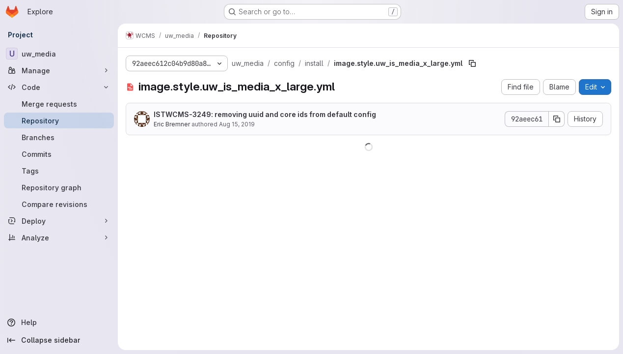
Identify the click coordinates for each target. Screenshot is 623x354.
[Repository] (59, 120)
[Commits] (59, 154)
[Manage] (59, 70)
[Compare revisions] (59, 204)
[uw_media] (59, 53)
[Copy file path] (472, 63)
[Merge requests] (59, 104)
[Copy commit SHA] (557, 119)
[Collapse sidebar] (59, 340)
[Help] (59, 322)
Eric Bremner (172, 124)
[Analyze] (59, 237)
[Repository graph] (59, 187)
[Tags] (59, 170)
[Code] (59, 87)
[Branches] (59, 137)
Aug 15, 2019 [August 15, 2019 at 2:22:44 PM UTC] (237, 124)
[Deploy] (59, 221)
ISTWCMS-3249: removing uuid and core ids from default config (265, 114)
